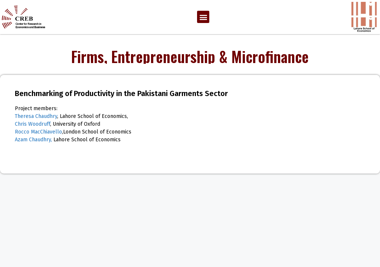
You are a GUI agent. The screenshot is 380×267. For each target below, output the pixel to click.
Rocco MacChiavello (38, 132)
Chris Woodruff (32, 124)
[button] (203, 17)
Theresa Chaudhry (36, 116)
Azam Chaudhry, (33, 139)
